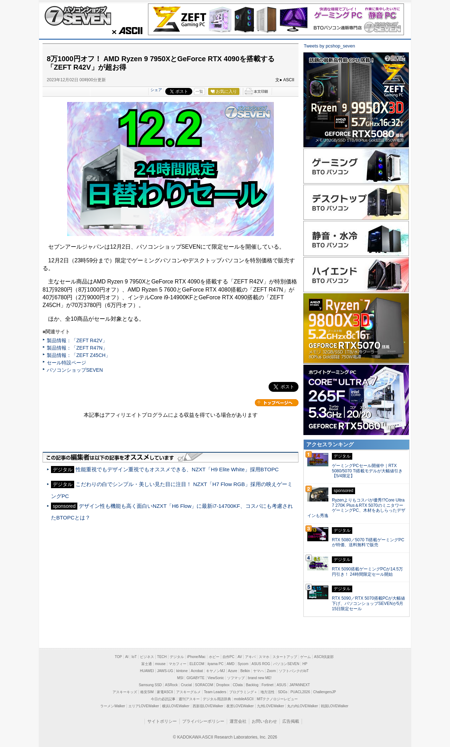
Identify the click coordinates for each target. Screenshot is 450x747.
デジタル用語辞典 (217, 699)
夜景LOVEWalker (239, 706)
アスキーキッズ (124, 692)
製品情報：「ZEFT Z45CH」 (78, 355)
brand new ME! (259, 678)
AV (240, 657)
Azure (232, 671)
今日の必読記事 (163, 699)
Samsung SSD (150, 685)
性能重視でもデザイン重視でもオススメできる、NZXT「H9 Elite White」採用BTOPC (177, 469)
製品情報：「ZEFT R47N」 (77, 348)
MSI (180, 678)
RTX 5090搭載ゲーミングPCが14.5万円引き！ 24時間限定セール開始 (367, 572)
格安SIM (147, 692)
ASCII (125, 30)
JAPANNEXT (299, 685)
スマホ (264, 657)
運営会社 (238, 721)
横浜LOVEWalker (175, 706)
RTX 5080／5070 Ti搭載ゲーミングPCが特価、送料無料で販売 (368, 542)
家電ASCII (165, 692)
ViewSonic (216, 678)
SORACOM (204, 685)
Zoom (271, 671)
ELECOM (196, 664)
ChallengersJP (324, 692)
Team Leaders (215, 692)
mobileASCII (244, 699)
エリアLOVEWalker (143, 706)
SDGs (282, 692)
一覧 (199, 91)
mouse (160, 664)
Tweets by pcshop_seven (329, 46)
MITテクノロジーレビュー (277, 699)
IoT (133, 657)
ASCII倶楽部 (324, 657)
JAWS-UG (165, 671)
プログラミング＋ (243, 692)
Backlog (252, 685)
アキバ (250, 657)
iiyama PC (215, 664)
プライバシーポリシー (203, 721)
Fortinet (268, 685)
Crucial (186, 685)
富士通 (146, 664)
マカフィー (177, 664)
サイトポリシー (162, 721)
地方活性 (268, 692)
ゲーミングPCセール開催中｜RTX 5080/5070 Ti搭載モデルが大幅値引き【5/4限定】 (367, 471)
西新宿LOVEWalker (208, 706)
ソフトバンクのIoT (293, 671)
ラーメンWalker (112, 706)
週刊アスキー (189, 699)
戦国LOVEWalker (334, 706)
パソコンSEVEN (286, 664)
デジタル (177, 657)
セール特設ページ (66, 362)
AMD (230, 664)
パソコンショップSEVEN (77, 16)
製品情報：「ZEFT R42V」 (77, 340)
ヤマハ (258, 671)
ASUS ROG (261, 664)
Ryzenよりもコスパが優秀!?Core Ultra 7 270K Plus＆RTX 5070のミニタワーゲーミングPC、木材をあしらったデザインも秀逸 (356, 508)
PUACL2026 (300, 692)
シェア (156, 90)
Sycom (243, 664)
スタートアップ (284, 657)
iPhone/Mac (196, 657)
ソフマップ (236, 678)
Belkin (245, 671)
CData (238, 685)
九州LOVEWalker (270, 706)
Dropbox (223, 685)
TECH (162, 657)
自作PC (228, 657)
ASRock (171, 685)
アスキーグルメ (188, 692)
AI (126, 657)
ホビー (214, 657)
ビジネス (147, 657)
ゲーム (305, 657)
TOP (118, 657)
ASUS (281, 685)
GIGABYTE (195, 678)
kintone (181, 671)
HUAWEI (147, 671)
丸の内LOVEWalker (302, 706)
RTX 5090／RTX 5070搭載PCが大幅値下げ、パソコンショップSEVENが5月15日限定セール (368, 603)
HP (304, 664)
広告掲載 (290, 721)
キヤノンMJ (215, 671)
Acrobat (197, 671)
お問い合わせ (264, 721)
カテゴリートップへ (276, 402)
